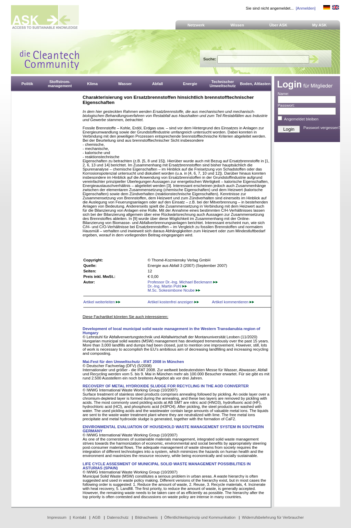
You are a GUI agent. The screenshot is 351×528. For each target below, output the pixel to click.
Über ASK (278, 25)
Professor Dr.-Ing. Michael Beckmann (183, 282)
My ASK (319, 25)
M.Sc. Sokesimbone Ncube (174, 290)
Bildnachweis (146, 517)
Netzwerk (196, 25)
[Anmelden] (305, 8)
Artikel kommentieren (233, 302)
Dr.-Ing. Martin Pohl (167, 286)
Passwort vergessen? (322, 128)
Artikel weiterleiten (101, 302)
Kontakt (79, 517)
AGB (96, 517)
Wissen (237, 25)
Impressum (56, 517)
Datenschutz (118, 517)
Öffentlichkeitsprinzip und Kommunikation (199, 517)
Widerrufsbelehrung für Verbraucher (273, 517)
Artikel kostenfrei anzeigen (173, 302)
